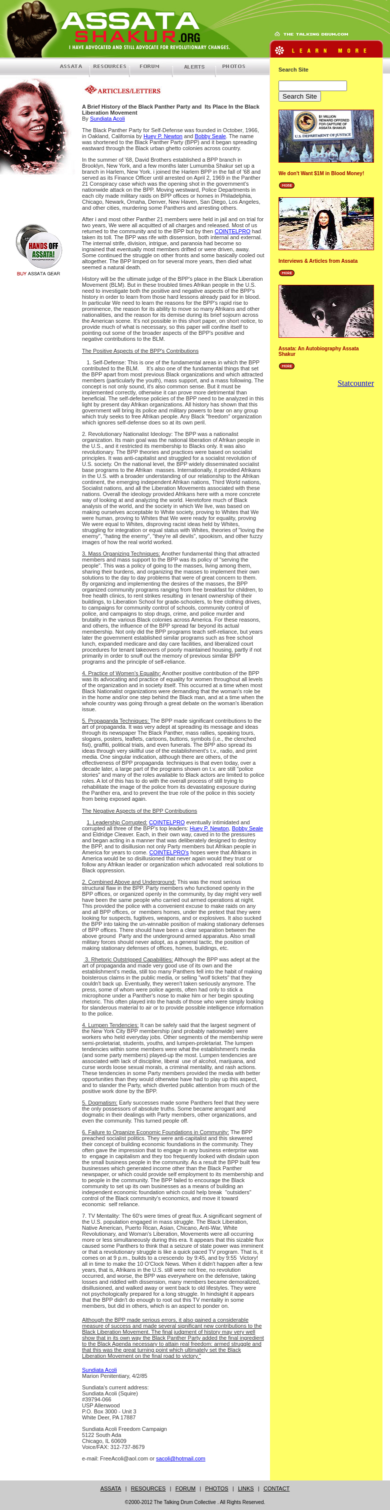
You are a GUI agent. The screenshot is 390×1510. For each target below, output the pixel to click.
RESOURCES (148, 1488)
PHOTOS (216, 1488)
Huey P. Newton (163, 136)
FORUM (186, 1488)
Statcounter (356, 383)
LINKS (246, 1488)
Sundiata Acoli (107, 119)
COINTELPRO (232, 231)
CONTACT (277, 1488)
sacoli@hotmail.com (181, 1458)
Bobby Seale (210, 136)
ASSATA (111, 1488)
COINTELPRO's (169, 852)
